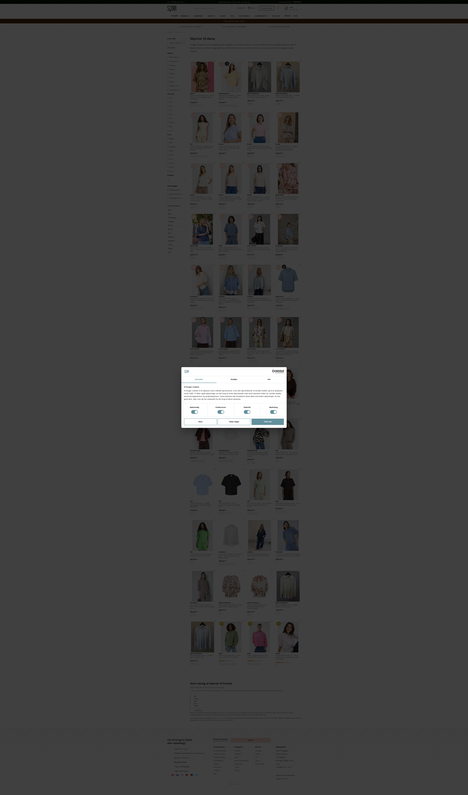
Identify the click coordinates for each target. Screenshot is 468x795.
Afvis (200, 422)
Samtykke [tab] (199, 379)
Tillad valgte (234, 422)
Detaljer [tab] (234, 379)
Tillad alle (268, 422)
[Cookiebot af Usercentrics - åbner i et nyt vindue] (274, 371)
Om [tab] (269, 379)
